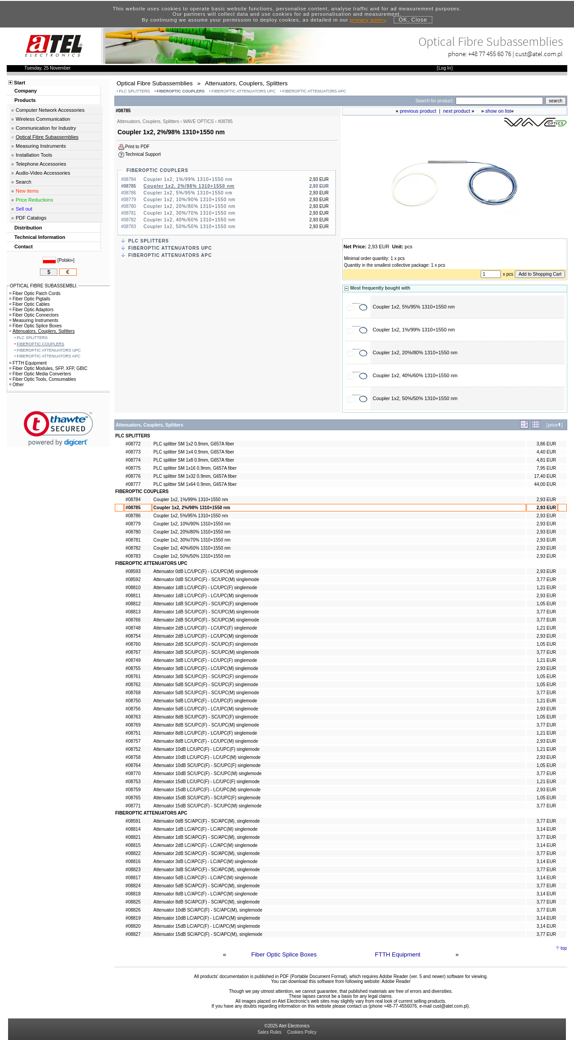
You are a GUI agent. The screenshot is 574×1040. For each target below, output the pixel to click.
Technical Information (39, 237)
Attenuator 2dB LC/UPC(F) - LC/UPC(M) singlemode (205, 636)
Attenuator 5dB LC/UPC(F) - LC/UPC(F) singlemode (205, 700)
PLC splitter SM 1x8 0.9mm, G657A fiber (193, 460)
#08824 (133, 885)
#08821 (133, 837)
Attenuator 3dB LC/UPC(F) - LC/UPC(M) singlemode (205, 668)
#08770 (133, 773)
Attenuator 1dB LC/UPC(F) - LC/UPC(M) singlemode (205, 595)
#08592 (133, 579)
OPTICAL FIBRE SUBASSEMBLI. (44, 285)
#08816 (133, 861)
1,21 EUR (546, 587)
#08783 (133, 556)
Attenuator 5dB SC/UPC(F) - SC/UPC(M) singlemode (206, 692)
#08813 (133, 611)
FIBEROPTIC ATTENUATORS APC (314, 91)
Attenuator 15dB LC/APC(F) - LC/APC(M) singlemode (206, 926)
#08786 (133, 515)
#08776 (133, 476)
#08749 (133, 660)
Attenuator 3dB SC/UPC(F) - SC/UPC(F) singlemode (205, 676)
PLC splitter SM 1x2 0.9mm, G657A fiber (193, 443)
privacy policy (368, 19)
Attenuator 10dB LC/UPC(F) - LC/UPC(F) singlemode (206, 749)
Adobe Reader (396, 981)
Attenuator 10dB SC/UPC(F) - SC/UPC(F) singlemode (207, 765)
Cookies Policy (302, 1032)
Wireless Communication (43, 119)
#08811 (133, 595)
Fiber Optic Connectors (34, 315)
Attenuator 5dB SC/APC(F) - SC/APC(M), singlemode (206, 885)
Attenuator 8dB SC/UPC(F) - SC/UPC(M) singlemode (206, 725)
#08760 (133, 644)
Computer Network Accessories (50, 110)
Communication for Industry (46, 128)
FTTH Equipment (397, 954)
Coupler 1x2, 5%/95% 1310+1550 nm (188, 192)
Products (25, 100)
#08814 (133, 829)
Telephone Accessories (41, 164)
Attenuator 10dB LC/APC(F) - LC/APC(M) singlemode (206, 918)
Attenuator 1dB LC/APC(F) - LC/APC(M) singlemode (205, 829)
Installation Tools (34, 155)
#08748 (133, 628)
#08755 (133, 668)
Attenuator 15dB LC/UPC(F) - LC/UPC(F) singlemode (206, 781)
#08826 (133, 910)
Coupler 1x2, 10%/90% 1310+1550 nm (189, 199)
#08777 (133, 484)
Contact (23, 246)
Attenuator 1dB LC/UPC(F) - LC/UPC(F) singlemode (205, 587)
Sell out (24, 209)
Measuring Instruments (41, 146)
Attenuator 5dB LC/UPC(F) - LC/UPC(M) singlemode (205, 708)
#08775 (133, 468)
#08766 (133, 619)
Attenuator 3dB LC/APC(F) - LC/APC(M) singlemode (205, 861)
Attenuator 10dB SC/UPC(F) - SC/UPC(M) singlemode (207, 773)
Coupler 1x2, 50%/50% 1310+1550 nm (189, 226)
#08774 (133, 460)
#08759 (133, 789)
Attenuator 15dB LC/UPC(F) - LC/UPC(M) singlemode (207, 789)
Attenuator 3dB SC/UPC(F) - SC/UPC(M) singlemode (206, 652)
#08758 (133, 757)
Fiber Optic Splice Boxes (284, 954)
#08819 (133, 918)
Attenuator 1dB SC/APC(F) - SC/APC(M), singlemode (206, 837)
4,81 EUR (546, 460)
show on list (498, 111)
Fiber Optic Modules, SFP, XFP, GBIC (48, 368)
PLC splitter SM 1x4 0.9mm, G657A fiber (193, 451)
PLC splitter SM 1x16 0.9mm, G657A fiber (195, 468)
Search (23, 182)
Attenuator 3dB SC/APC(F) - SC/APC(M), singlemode (206, 869)
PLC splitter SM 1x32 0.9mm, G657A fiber (195, 476)
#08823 (133, 869)
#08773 (133, 451)
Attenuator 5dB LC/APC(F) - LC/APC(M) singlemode (205, 877)
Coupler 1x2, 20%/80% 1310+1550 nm (189, 206)
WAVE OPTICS (198, 121)
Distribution (28, 227)
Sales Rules (269, 1032)
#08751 (133, 733)
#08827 (133, 934)
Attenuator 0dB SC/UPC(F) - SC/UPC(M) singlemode (206, 579)
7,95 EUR (546, 468)
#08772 (133, 443)
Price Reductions (34, 200)
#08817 (133, 877)
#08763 (133, 716)
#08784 (133, 499)
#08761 (133, 676)
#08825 (133, 901)
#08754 (133, 636)
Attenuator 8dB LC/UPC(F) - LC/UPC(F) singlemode (205, 733)
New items (27, 191)
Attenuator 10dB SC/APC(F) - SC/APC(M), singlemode (207, 910)
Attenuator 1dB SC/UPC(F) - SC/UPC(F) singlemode (205, 603)
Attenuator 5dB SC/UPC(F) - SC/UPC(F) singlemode (205, 684)
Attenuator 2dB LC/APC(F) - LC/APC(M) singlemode (205, 845)
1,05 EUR (546, 603)
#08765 (133, 797)
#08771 (133, 805)
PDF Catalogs (31, 217)
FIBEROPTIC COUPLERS (180, 91)
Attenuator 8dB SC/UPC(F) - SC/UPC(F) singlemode (205, 716)
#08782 (133, 548)
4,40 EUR (546, 451)
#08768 (133, 692)
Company (25, 90)
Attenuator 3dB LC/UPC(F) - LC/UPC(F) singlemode (205, 660)
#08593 (133, 571)
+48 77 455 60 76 (489, 53)
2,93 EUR (546, 499)
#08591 (133, 821)
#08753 (133, 781)
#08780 (133, 531)
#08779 (133, 523)
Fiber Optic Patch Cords (35, 293)
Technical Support (143, 154)
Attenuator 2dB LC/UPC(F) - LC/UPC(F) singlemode (205, 628)
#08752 (133, 749)
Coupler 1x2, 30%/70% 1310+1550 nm (189, 213)
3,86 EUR (546, 443)
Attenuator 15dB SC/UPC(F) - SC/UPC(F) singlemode (207, 797)
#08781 (133, 540)
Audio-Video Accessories (43, 173)
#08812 (133, 603)
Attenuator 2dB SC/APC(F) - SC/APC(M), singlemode (206, 853)
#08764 (133, 765)
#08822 (133, 853)
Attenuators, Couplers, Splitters (41, 331)
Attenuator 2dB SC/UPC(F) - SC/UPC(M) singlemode (206, 619)
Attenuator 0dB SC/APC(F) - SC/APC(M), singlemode (206, 821)
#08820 (133, 926)
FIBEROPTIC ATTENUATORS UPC (244, 91)
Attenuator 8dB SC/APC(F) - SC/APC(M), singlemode (206, 901)
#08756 (133, 708)
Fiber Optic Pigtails (29, 298)
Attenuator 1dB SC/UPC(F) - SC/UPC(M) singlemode (206, 611)
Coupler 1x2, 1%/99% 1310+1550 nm (188, 179)
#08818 (133, 893)
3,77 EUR (546, 579)
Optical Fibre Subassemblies (47, 137)
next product (456, 111)
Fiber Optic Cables (29, 304)
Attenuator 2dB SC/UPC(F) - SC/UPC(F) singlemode (205, 644)
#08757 (133, 741)
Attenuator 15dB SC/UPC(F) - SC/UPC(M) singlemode (207, 805)
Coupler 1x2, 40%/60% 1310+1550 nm (189, 219)
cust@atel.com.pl (539, 53)
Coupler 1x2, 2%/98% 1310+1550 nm (189, 186)
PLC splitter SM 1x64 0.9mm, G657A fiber (195, 484)
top (564, 948)
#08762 (133, 684)
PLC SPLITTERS (134, 91)
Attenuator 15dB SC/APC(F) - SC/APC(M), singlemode (207, 934)
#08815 (133, 845)
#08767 (133, 652)
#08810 (133, 587)
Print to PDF (137, 146)
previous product (418, 111)
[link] (58, 428)
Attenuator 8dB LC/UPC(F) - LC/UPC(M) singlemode (205, 741)
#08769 (133, 725)
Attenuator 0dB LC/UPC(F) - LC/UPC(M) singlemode (205, 571)
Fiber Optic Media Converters (40, 373)
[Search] (499, 101)
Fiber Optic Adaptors (31, 309)
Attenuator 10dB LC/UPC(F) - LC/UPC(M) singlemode (207, 757)
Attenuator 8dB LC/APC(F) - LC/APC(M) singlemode (205, 893)
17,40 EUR (545, 476)
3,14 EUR (546, 829)
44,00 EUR (545, 484)
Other (16, 384)
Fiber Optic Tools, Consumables (42, 379)
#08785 (133, 507)
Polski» (66, 260)
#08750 (133, 700)
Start (19, 82)
